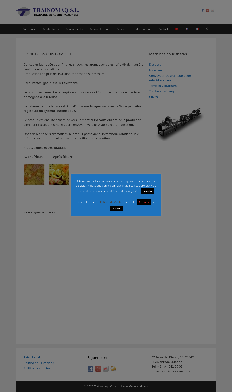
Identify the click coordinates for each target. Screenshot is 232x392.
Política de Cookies (112, 202)
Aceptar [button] (148, 191)
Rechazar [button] (144, 202)
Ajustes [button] (116, 208)
